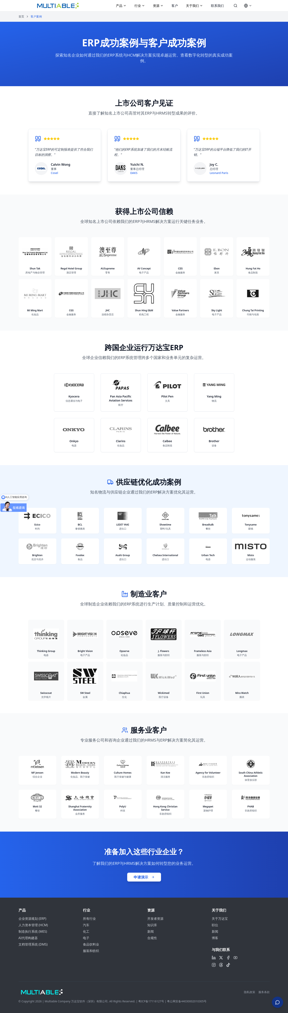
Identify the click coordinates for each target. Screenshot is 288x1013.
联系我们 (217, 5)
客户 (174, 5)
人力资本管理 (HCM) (33, 925)
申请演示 (144, 877)
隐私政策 (249, 992)
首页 (21, 16)
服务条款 (264, 992)
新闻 (150, 931)
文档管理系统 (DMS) (33, 944)
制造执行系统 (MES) (33, 931)
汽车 (86, 925)
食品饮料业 (91, 944)
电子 (86, 938)
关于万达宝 (220, 918)
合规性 (152, 938)
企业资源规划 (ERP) (32, 918)
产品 (121, 5)
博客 (215, 938)
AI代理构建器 (28, 938)
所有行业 (89, 918)
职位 (215, 925)
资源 (158, 5)
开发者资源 (155, 918)
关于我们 (194, 5)
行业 (139, 5)
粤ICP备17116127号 (151, 1001)
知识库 (152, 925)
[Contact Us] (277, 1001)
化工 (86, 931)
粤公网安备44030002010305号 (186, 1001)
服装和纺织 (91, 951)
